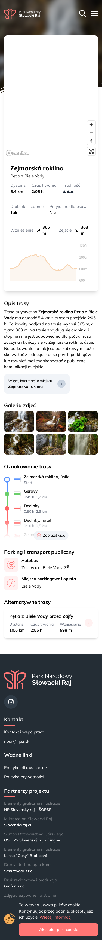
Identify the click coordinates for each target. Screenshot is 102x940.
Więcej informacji (56, 917)
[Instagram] (11, 702)
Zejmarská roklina (25, 386)
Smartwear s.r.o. (18, 870)
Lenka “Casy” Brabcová (25, 855)
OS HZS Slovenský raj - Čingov (32, 840)
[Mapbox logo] (18, 153)
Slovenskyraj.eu (18, 824)
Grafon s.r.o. (14, 886)
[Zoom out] (91, 133)
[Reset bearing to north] (91, 141)
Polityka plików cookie (25, 767)
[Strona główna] (22, 14)
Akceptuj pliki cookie (58, 929)
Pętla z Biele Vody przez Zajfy (41, 616)
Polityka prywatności (24, 776)
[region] (51, 96)
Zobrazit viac (51, 535)
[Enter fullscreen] (91, 151)
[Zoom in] (91, 125)
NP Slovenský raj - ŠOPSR (28, 809)
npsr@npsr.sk (16, 741)
